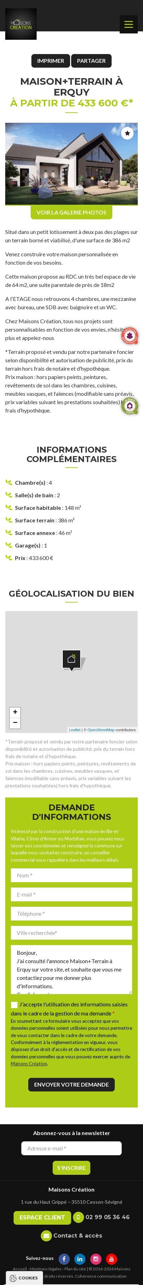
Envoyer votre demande (71, 1084)
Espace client (42, 1217)
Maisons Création (29, 1063)
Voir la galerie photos (71, 212)
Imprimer (50, 60)
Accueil (20, 1268)
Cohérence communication (101, 1276)
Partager (91, 60)
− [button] (15, 723)
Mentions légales (46, 1268)
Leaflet (75, 730)
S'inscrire (71, 1167)
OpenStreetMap (101, 730)
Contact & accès (77, 1235)
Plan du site (75, 1268)
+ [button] (15, 713)
